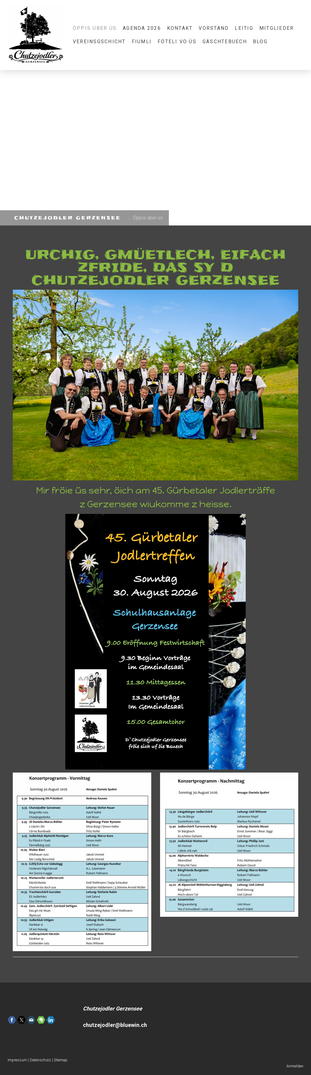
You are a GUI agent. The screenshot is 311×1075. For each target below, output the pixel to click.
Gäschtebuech (225, 41)
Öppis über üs (95, 28)
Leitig (244, 28)
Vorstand (214, 28)
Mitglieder (276, 28)
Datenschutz (40, 1060)
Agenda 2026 (142, 28)
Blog (260, 41)
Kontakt (180, 28)
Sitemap (60, 1060)
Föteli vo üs (177, 41)
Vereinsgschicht (99, 41)
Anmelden (294, 1066)
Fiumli (142, 41)
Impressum (17, 1060)
